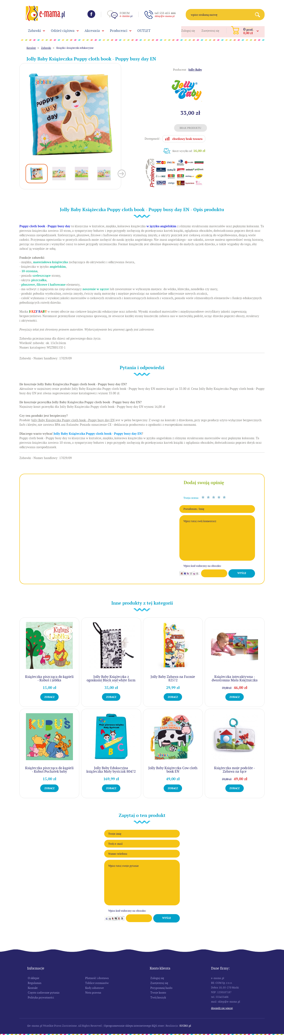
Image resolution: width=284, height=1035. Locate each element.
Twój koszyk (158, 997)
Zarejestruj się (210, 30)
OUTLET (144, 30)
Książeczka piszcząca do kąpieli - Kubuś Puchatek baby (49, 770)
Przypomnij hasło (161, 988)
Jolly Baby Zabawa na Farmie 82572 (173, 678)
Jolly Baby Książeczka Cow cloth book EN (172, 770)
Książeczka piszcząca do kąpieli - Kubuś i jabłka (49, 678)
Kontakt (33, 988)
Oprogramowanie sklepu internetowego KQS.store (134, 1025)
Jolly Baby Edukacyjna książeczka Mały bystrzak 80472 (111, 770)
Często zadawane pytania (43, 992)
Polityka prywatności (41, 997)
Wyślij (241, 573)
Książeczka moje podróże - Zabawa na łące (234, 770)
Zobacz (49, 697)
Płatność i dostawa (97, 978)
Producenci (118, 30)
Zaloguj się (188, 30)
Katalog (31, 48)
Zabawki (34, 30)
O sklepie (33, 978)
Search (259, 14)
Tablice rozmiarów (97, 983)
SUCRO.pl (185, 1025)
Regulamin (34, 983)
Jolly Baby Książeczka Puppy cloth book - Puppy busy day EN (98, 434)
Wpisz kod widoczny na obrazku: (202, 566)
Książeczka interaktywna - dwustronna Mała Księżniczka (235, 678)
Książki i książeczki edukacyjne (75, 48)
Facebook (91, 14)
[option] (70, 114)
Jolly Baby (195, 69)
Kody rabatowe (94, 988)
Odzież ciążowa (63, 30)
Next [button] (121, 173)
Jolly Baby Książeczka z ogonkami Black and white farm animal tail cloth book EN (111, 680)
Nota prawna (93, 992)
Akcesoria (92, 30)
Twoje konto (158, 992)
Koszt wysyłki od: (188, 151)
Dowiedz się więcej (222, 1008)
